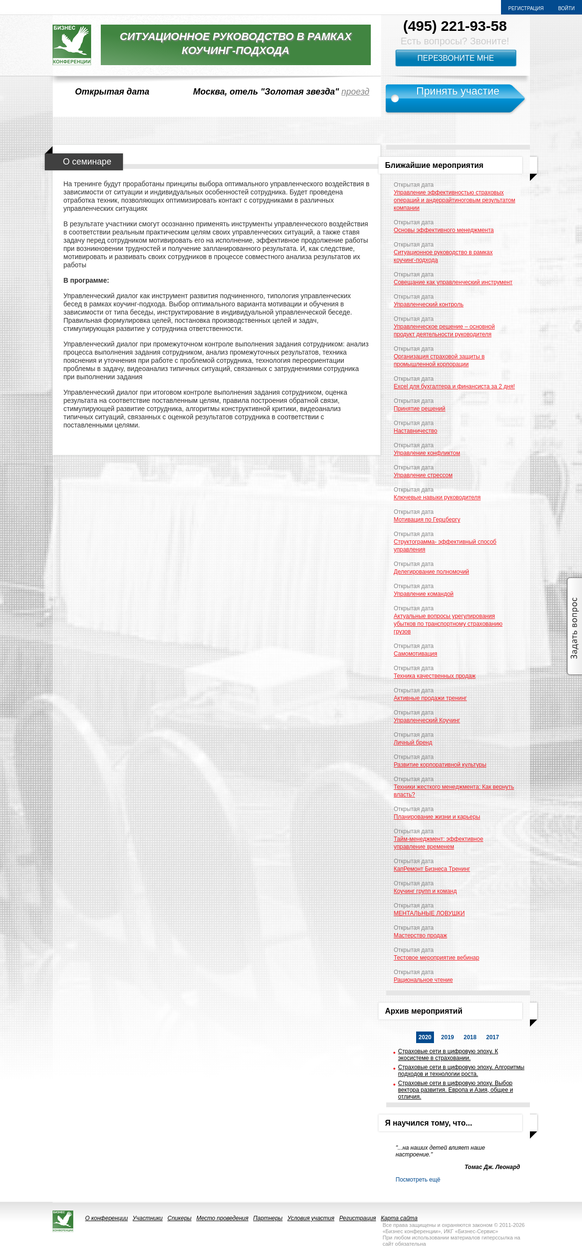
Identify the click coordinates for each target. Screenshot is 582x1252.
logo (72, 45)
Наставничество (415, 430)
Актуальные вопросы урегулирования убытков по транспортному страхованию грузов (448, 624)
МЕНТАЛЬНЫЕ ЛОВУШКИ (429, 913)
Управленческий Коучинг (427, 720)
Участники (147, 1218)
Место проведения (222, 1218)
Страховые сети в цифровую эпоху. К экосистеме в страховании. (448, 1054)
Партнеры (268, 1218)
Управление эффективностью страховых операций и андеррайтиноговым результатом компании (454, 200)
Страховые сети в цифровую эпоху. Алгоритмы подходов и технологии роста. (461, 1070)
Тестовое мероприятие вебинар (436, 957)
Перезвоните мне (456, 58)
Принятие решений (420, 408)
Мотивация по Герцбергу (427, 519)
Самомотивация (415, 653)
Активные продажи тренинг (430, 698)
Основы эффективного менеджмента (444, 230)
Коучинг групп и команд (425, 891)
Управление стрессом (423, 475)
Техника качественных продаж (435, 676)
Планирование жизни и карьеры (437, 816)
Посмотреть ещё (418, 1179)
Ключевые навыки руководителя (437, 497)
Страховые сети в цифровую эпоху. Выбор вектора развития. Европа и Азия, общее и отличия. (456, 1090)
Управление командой (424, 594)
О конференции (106, 1218)
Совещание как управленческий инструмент (453, 282)
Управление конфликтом (427, 453)
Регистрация (525, 8)
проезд (355, 91)
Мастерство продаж (420, 935)
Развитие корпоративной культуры (440, 764)
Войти (566, 8)
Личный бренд (413, 742)
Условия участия (311, 1218)
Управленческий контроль (429, 304)
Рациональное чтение (423, 980)
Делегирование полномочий (431, 571)
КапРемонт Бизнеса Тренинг (432, 869)
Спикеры (179, 1218)
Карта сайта (399, 1218)
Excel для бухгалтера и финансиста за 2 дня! (454, 386)
